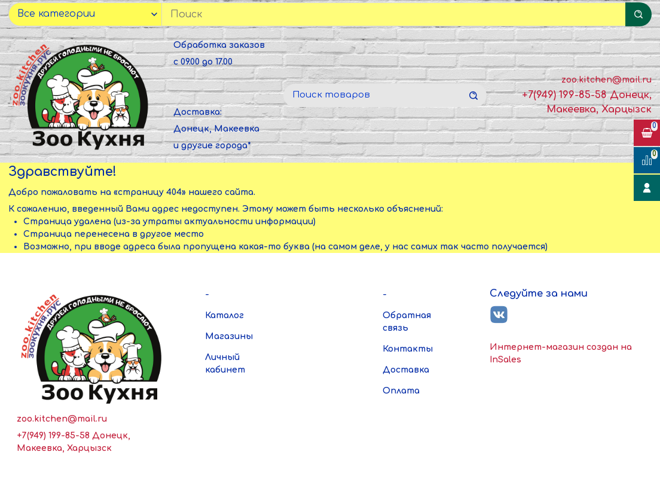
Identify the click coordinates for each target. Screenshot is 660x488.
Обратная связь (407, 322)
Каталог (224, 315)
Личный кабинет (225, 363)
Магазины (229, 336)
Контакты (408, 348)
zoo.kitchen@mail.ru (606, 79)
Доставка (406, 369)
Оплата (401, 390)
